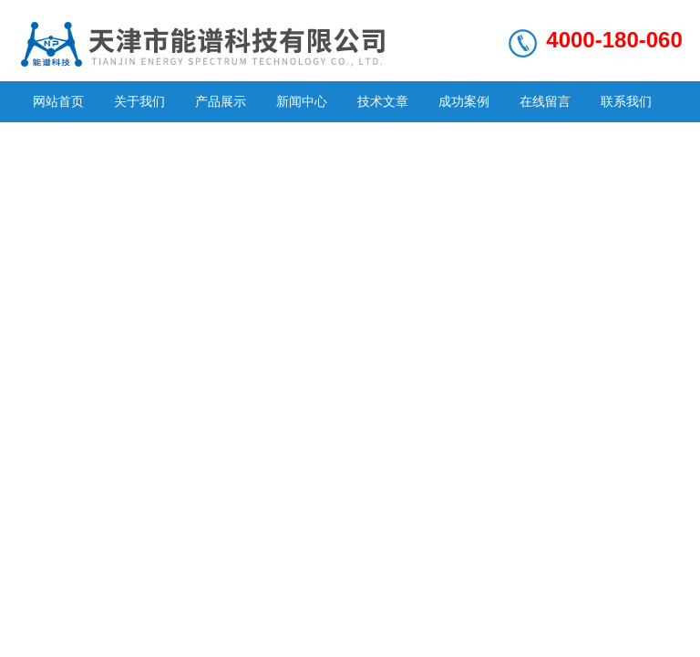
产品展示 (220, 101)
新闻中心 (301, 101)
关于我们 (139, 101)
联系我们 (626, 101)
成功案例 (463, 101)
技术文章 (382, 101)
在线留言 (545, 101)
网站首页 (58, 101)
